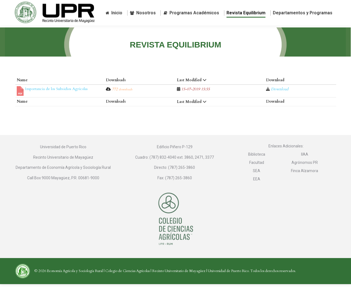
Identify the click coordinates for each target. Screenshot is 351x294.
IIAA (304, 164)
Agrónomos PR (304, 172)
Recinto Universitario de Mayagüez (178, 280)
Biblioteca (256, 164)
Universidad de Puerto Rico (228, 280)
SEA (256, 180)
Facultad (256, 172)
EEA (256, 189)
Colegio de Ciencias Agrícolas (127, 280)
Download (279, 99)
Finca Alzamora (304, 180)
